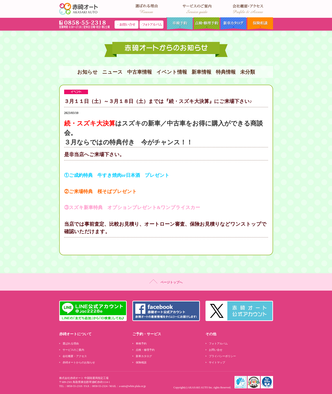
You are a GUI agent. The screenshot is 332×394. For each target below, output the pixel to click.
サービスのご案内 (73, 349)
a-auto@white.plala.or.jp (132, 386)
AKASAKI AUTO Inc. (200, 387)
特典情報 (226, 72)
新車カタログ (232, 23)
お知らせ (87, 72)
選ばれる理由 (71, 343)
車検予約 (179, 23)
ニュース (112, 72)
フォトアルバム (218, 343)
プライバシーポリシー (222, 356)
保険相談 (259, 23)
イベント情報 (171, 72)
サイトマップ (217, 362)
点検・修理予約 (206, 23)
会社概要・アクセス (75, 356)
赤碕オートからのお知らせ (79, 362)
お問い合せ (215, 349)
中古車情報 (139, 72)
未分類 (247, 72)
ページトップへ (166, 281)
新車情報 (201, 72)
